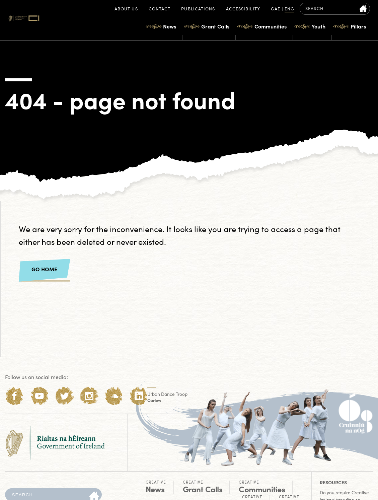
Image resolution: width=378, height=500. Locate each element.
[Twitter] (64, 396)
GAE (275, 9)
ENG (289, 9)
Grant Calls (206, 26)
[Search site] (363, 8)
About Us (126, 9)
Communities (262, 26)
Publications (198, 9)
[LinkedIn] (138, 396)
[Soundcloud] (114, 396)
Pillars (349, 26)
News (161, 26)
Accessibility (243, 9)
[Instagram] (89, 396)
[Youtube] (39, 396)
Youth (310, 26)
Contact (160, 9)
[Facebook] (14, 396)
